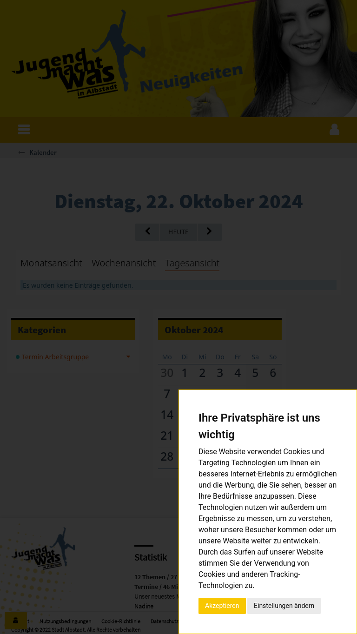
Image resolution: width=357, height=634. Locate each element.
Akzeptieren (222, 605)
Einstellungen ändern (284, 605)
